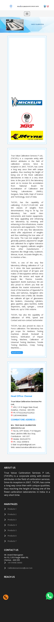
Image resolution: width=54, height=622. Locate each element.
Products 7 (12, 541)
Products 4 (12, 525)
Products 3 (12, 520)
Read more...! (17, 352)
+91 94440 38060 (15, 563)
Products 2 (12, 514)
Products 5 (12, 530)
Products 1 (12, 509)
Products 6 (12, 536)
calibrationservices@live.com (20, 568)
